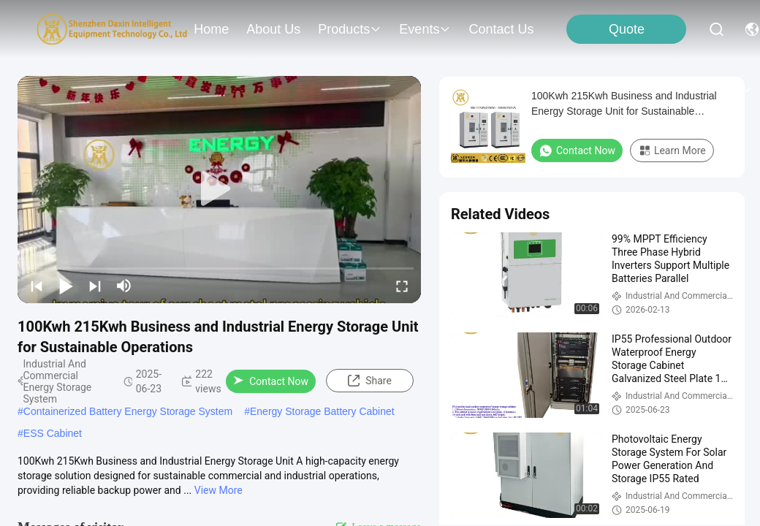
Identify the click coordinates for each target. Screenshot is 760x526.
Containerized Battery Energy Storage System (127, 411)
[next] (95, 286)
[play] (219, 189)
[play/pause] (65, 286)
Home (211, 29)
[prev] (36, 286)
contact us (500, 29)
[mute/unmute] (124, 286)
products (349, 29)
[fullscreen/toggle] (402, 286)
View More (218, 490)
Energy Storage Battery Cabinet (322, 411)
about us (273, 29)
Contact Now (270, 381)
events (425, 29)
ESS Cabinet (52, 433)
